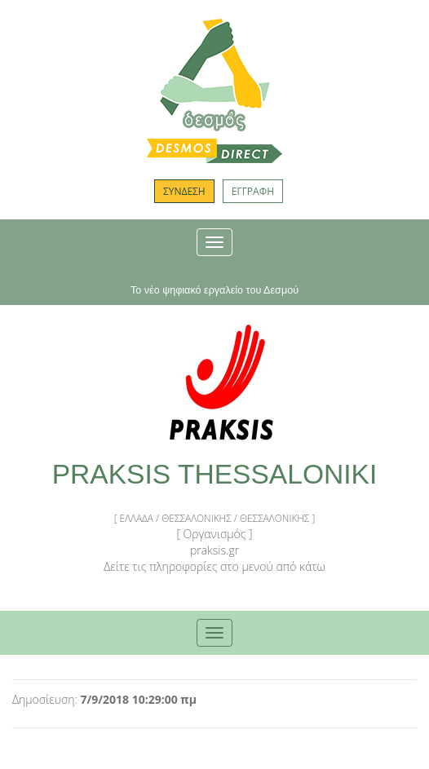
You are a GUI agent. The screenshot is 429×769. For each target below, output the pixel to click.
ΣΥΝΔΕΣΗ (184, 191)
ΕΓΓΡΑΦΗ (253, 191)
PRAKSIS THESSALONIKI (215, 474)
